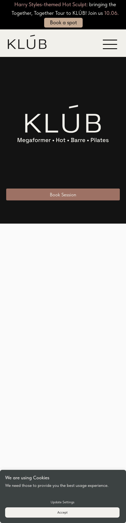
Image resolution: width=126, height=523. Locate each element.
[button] (110, 44)
